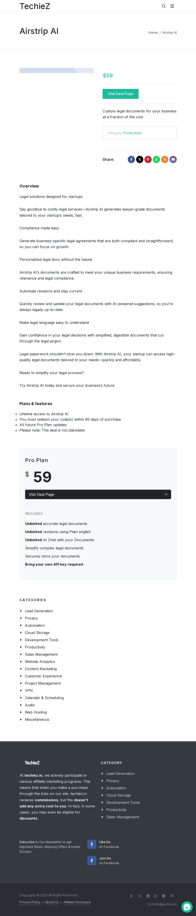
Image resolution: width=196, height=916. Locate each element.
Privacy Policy (29, 902)
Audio (30, 705)
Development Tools (41, 640)
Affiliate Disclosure (77, 902)
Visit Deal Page (120, 93)
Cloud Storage (37, 632)
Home (153, 32)
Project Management (43, 683)
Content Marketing (41, 669)
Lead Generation (39, 611)
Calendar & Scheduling (44, 697)
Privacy (31, 618)
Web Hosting (36, 712)
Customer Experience (43, 676)
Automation (35, 625)
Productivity (132, 133)
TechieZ (34, 6)
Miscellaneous (37, 719)
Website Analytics (40, 661)
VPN (29, 690)
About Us (52, 902)
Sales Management (41, 654)
